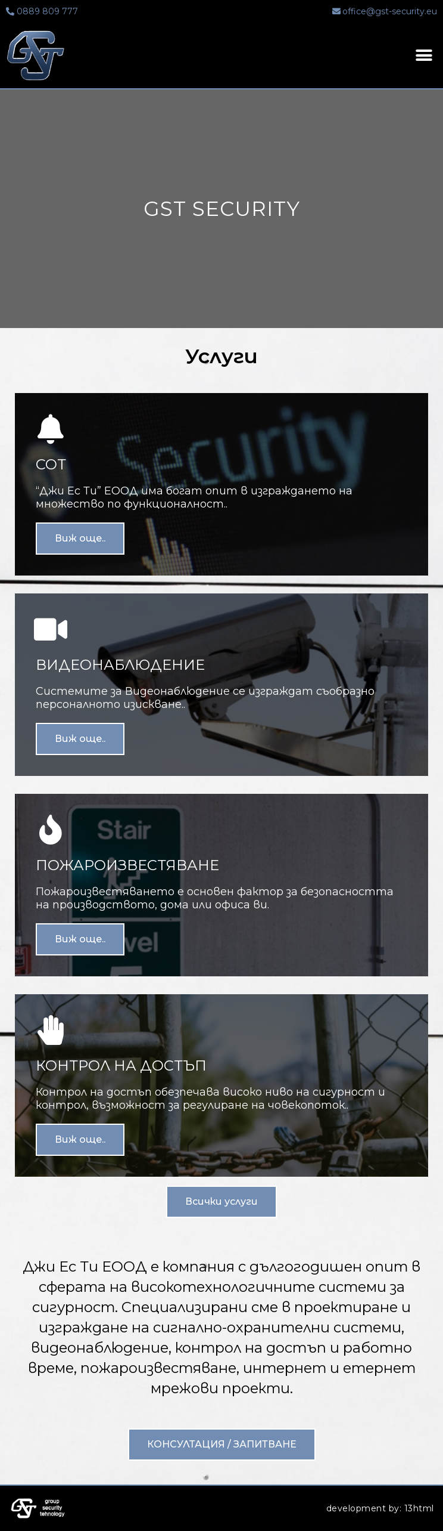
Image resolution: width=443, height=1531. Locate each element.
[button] (221, 1202)
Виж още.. (80, 538)
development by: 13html (380, 1508)
